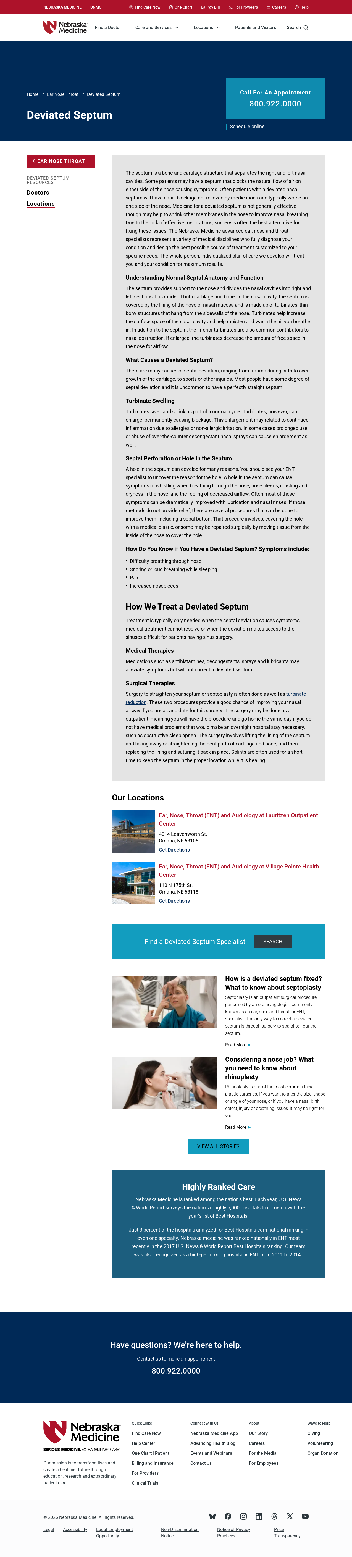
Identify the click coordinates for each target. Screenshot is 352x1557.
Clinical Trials (145, 1483)
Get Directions (174, 850)
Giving (314, 1433)
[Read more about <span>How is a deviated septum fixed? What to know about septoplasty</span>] (164, 1002)
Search (298, 27)
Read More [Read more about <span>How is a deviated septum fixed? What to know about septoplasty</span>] (235, 1044)
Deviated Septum (103, 94)
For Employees (264, 1463)
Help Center (143, 1443)
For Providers (145, 1473)
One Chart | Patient (150, 1453)
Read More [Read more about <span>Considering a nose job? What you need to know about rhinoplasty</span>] (235, 1127)
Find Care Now (146, 1433)
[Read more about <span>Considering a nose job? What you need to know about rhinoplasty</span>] (164, 1083)
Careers (257, 1443)
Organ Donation (323, 1453)
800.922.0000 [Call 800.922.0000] (275, 104)
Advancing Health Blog (212, 1443)
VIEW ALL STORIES (218, 1146)
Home (32, 94)
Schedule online (247, 126)
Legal (48, 1529)
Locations (41, 203)
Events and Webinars (211, 1453)
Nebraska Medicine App (214, 1433)
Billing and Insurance (153, 1463)
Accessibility (75, 1529)
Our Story (258, 1433)
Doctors (38, 192)
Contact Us (201, 1463)
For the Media (263, 1453)
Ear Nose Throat (62, 94)
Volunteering (320, 1443)
